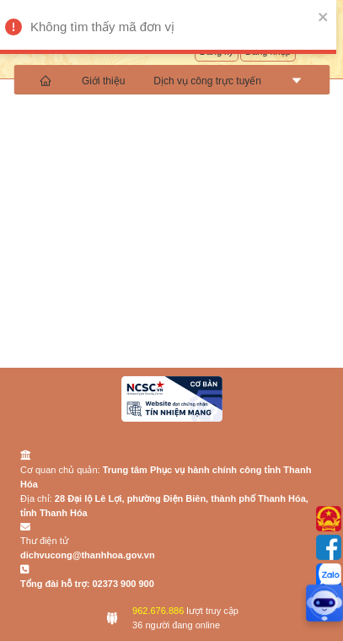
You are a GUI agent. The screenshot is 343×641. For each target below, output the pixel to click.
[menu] (171, 79)
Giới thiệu (103, 81)
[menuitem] (47, 79)
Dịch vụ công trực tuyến (207, 81)
